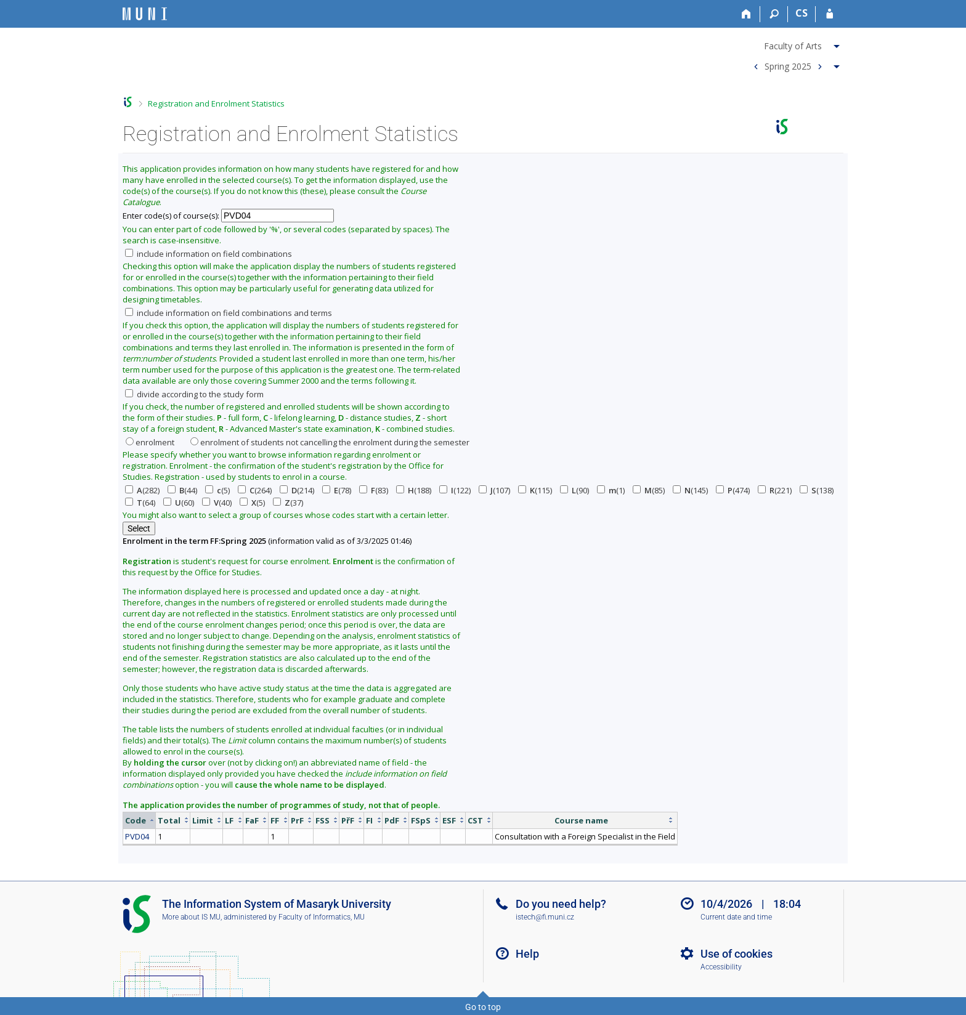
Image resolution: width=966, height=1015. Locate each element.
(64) (140, 502)
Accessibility (721, 967)
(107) (494, 490)
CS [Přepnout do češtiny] (801, 13)
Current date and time (736, 917)
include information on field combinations (208, 253)
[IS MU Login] (829, 14)
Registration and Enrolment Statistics (216, 103)
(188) (413, 490)
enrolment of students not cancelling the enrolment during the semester (329, 442)
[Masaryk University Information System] (145, 14)
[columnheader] (139, 820)
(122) (455, 490)
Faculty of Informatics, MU (321, 917)
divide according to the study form (194, 394)
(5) (217, 490)
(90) (574, 490)
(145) (690, 490)
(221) (775, 490)
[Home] (746, 14)
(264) (255, 490)
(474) (733, 490)
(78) (336, 490)
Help (527, 953)
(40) (217, 502)
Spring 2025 (788, 65)
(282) (142, 490)
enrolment (150, 442)
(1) (611, 490)
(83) (373, 490)
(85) (649, 490)
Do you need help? (561, 903)
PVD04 (137, 836)
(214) (297, 490)
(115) (535, 490)
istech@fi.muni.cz (545, 917)
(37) (288, 502)
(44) (182, 490)
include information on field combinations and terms (228, 312)
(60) (178, 502)
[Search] (774, 14)
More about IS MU (191, 917)
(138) (817, 490)
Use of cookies (736, 953)
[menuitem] (795, 44)
